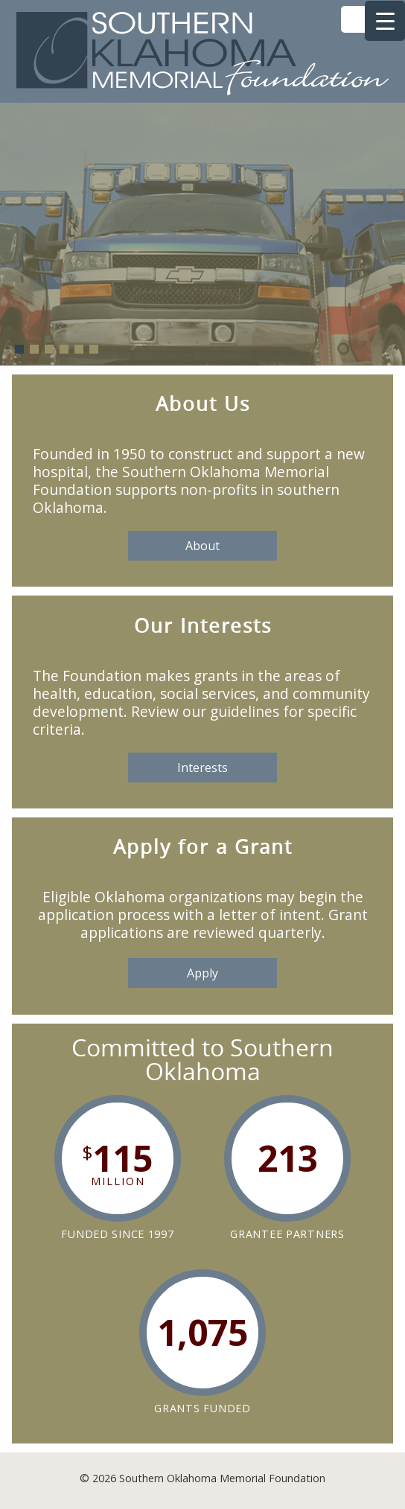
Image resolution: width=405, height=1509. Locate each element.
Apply (202, 973)
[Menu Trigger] (385, 21)
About (202, 545)
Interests (202, 767)
